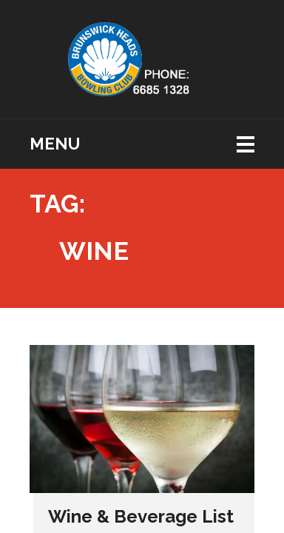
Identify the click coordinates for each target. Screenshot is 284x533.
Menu (55, 143)
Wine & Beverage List (141, 516)
